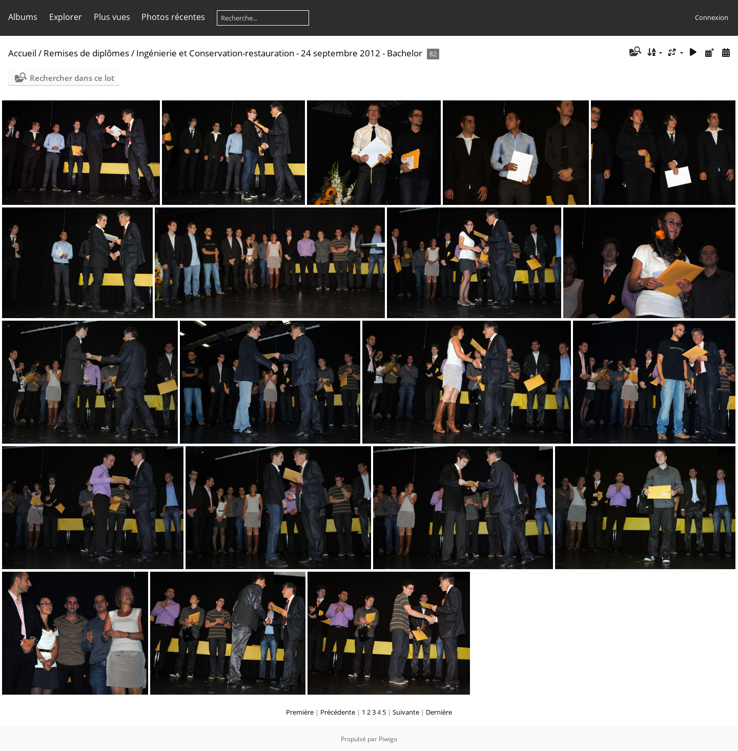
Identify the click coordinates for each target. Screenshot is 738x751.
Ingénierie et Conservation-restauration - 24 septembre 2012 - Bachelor (279, 53)
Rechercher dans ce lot (72, 78)
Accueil (22, 53)
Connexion (711, 17)
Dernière (439, 712)
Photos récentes (173, 17)
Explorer (65, 17)
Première (300, 712)
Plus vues (112, 17)
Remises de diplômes (86, 53)
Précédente (337, 712)
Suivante (406, 712)
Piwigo (388, 739)
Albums (22, 17)
